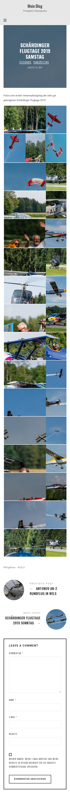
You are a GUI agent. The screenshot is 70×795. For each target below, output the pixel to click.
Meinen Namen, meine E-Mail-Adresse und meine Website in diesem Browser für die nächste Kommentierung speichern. (34, 762)
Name (12, 699)
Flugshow (10, 567)
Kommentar (16, 653)
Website (13, 733)
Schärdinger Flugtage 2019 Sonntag (35, 619)
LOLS (22, 567)
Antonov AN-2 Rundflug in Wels (35, 589)
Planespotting (41, 62)
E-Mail (13, 717)
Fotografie (26, 62)
